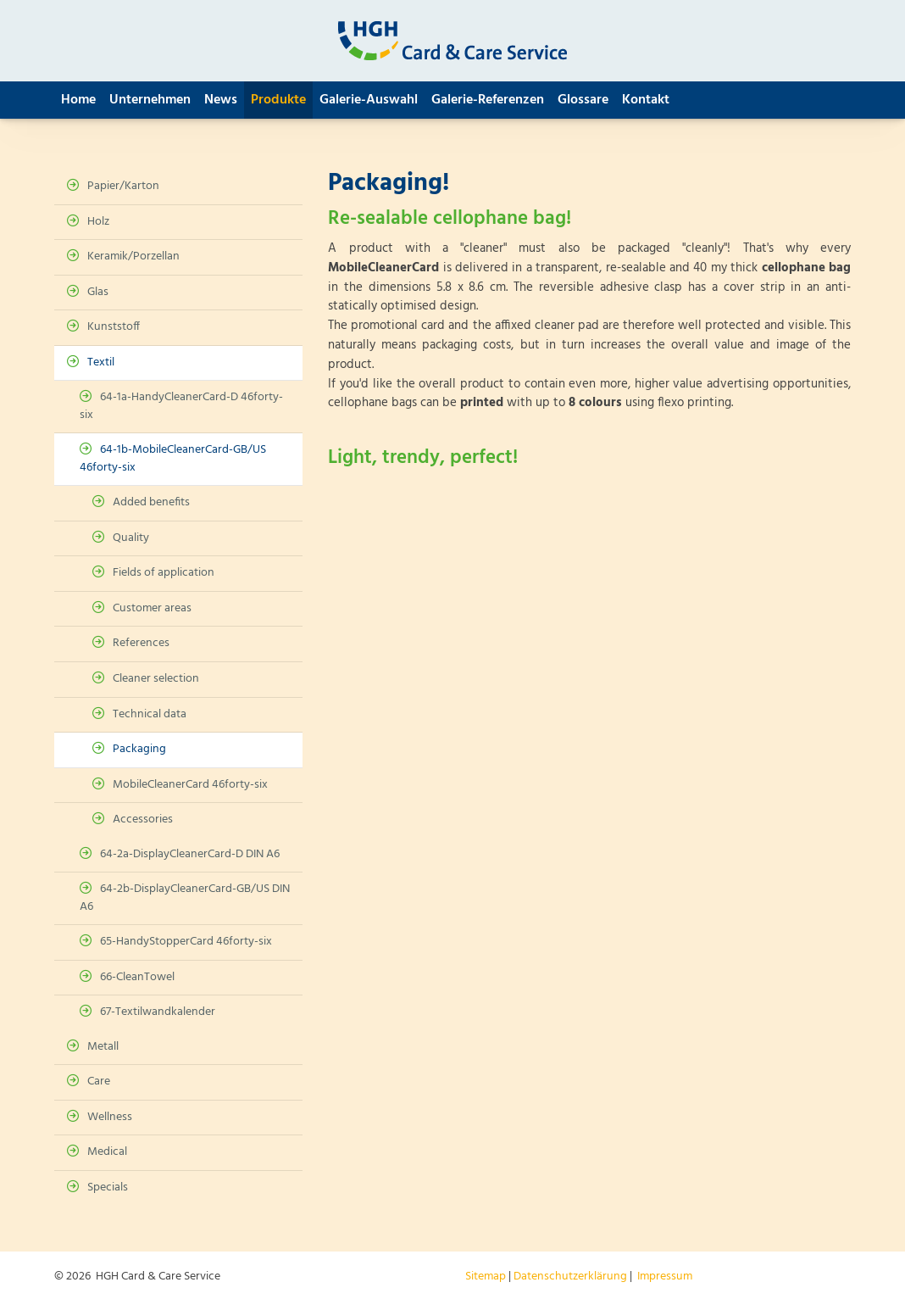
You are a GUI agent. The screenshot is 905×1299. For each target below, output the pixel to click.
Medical (107, 1152)
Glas (97, 292)
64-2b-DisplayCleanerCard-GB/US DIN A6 (185, 898)
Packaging (139, 749)
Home (78, 100)
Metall (103, 1047)
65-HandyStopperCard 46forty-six (186, 942)
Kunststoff (113, 327)
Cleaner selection (156, 679)
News (220, 100)
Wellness (109, 1117)
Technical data (149, 714)
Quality (131, 538)
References (141, 643)
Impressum (664, 1276)
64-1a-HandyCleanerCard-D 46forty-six (181, 406)
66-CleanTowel (137, 977)
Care (98, 1081)
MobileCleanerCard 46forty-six (190, 785)
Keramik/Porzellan (133, 256)
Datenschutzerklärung (570, 1276)
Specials (107, 1187)
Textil (100, 362)
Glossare (583, 100)
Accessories (143, 819)
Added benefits (151, 502)
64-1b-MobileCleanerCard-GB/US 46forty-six (173, 459)
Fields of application (163, 573)
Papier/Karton (123, 186)
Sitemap (485, 1276)
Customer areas (152, 608)
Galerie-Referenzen (487, 100)
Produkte (278, 100)
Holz (98, 222)
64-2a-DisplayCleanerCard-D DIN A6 (190, 854)
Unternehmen (150, 100)
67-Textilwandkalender (157, 1012)
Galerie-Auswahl (368, 100)
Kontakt (645, 100)
